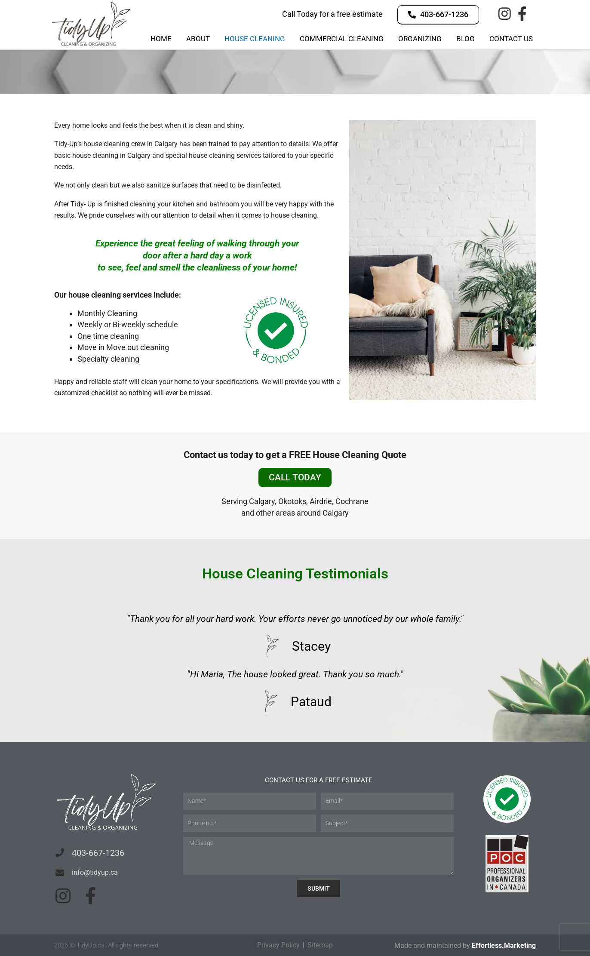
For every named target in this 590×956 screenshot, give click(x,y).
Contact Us (511, 38)
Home (161, 38)
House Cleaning (254, 38)
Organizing (420, 38)
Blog (465, 38)
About (198, 38)
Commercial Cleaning (342, 38)
